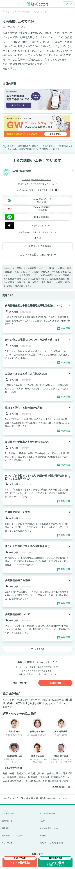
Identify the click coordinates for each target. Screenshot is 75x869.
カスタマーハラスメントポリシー (53, 843)
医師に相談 (55, 683)
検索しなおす (20, 683)
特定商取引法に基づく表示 (12, 836)
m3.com (62, 703)
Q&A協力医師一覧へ (62, 787)
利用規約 (26, 179)
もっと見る (37, 648)
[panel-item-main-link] (37, 317)
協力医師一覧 (7, 821)
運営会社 (43, 836)
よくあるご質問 (8, 814)
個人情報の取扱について (49, 828)
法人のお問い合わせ (47, 814)
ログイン (68, 4)
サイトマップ (7, 843)
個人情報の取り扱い (41, 179)
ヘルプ (42, 821)
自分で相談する (28, 149)
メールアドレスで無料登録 (38, 246)
